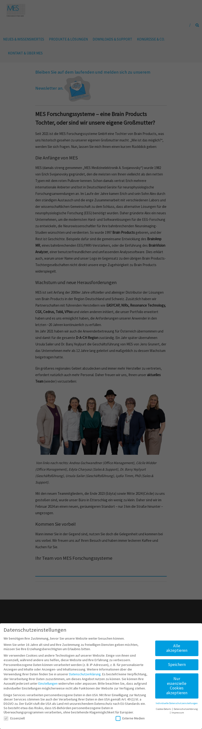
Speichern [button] (177, 662)
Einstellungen (48, 682)
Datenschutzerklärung (85, 672)
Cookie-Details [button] (164, 707)
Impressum (178, 710)
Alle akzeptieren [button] (176, 646)
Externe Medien (130, 716)
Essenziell (14, 716)
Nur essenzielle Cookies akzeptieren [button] (176, 684)
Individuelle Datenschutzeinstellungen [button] (177, 701)
